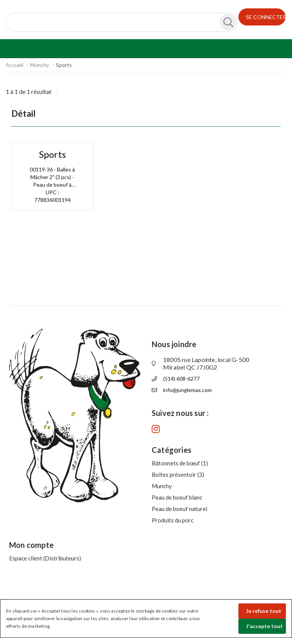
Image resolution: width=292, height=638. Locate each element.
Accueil (14, 65)
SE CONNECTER (266, 17)
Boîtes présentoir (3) (178, 474)
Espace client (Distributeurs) (45, 558)
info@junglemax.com (187, 390)
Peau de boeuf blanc (177, 497)
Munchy (39, 65)
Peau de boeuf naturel (179, 508)
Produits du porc (173, 520)
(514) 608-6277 (181, 378)
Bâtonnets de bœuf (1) (180, 463)
